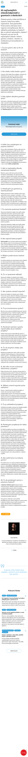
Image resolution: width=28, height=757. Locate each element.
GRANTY (3, 6)
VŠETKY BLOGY (14, 651)
